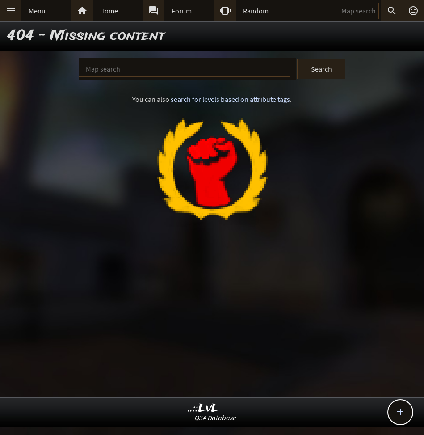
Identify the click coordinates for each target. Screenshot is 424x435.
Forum (182, 10)
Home (109, 10)
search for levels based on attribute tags (230, 99)
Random (256, 10)
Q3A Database (215, 417)
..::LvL (203, 408)
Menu (37, 10)
